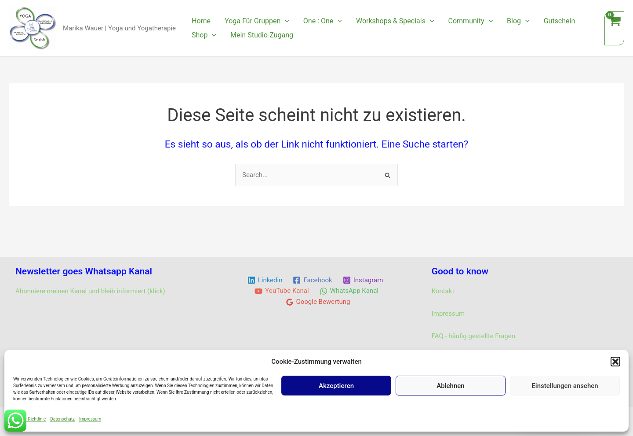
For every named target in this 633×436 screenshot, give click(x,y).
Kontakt (443, 291)
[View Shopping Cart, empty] (614, 28)
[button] (615, 361)
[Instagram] (363, 280)
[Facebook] (312, 280)
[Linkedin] (265, 280)
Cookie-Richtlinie (29, 419)
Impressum (90, 419)
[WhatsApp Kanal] (349, 291)
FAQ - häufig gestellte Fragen (473, 336)
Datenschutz (62, 419)
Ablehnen (450, 386)
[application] (284, 21)
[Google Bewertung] (318, 302)
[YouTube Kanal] (282, 291)
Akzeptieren (336, 386)
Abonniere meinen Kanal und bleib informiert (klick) (90, 291)
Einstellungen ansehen (564, 386)
